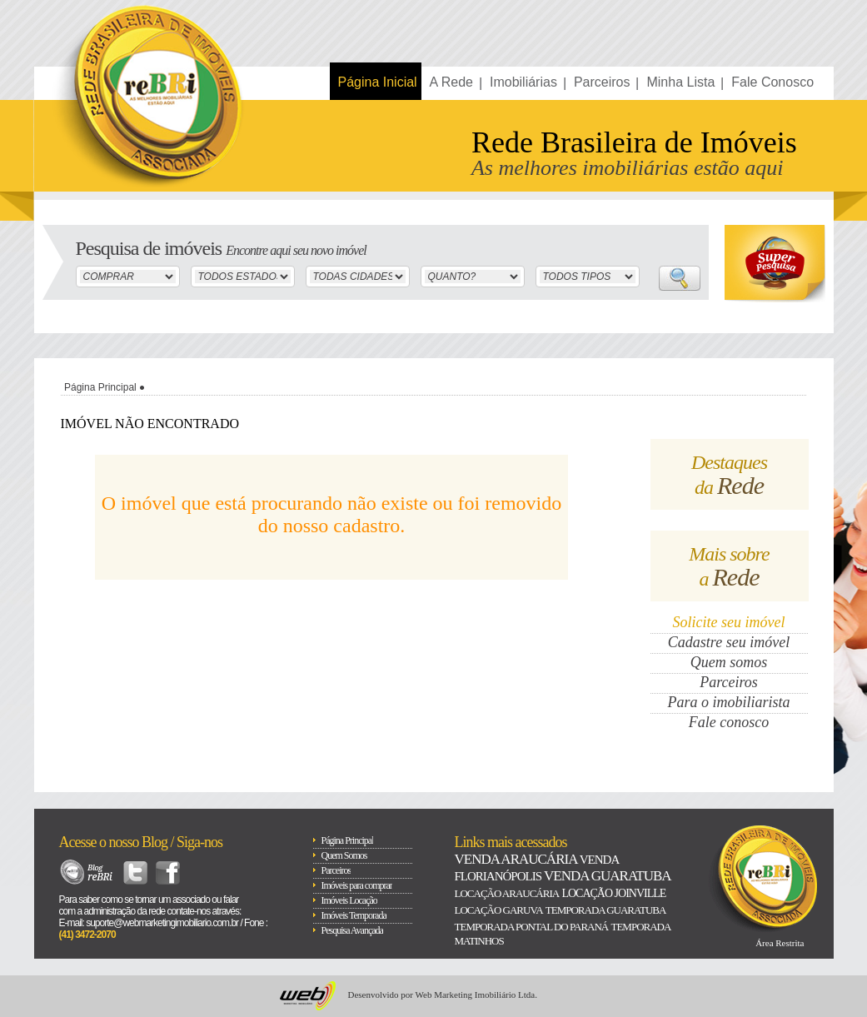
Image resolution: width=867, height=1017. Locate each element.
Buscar (679, 278)
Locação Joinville (613, 893)
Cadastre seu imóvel (729, 642)
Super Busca (775, 263)
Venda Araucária (516, 859)
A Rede (451, 82)
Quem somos (729, 662)
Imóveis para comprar (356, 885)
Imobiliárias (523, 82)
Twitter (135, 872)
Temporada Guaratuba (606, 910)
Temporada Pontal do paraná (532, 926)
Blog (87, 872)
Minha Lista (680, 82)
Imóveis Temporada (353, 915)
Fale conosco (729, 722)
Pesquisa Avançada (352, 930)
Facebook (168, 872)
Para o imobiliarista (728, 702)
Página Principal (100, 387)
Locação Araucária (507, 893)
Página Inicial (377, 82)
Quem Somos (344, 855)
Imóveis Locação (349, 900)
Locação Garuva (499, 910)
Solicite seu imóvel (729, 622)
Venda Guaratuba (607, 876)
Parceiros (602, 82)
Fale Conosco (772, 82)
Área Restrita (779, 943)
